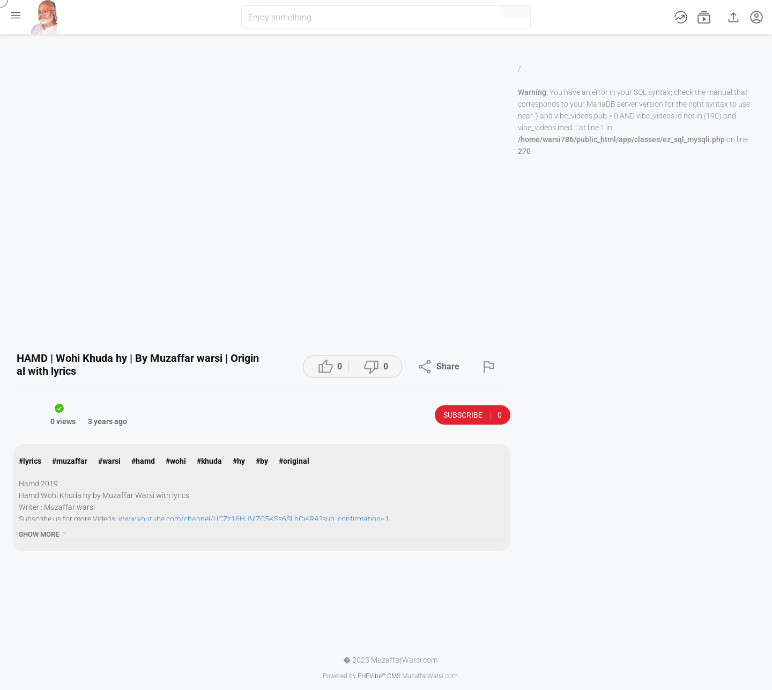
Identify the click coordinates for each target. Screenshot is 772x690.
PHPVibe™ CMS (379, 676)
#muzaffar (69, 461)
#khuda (209, 461)
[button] (475, 17)
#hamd (143, 461)
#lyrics (30, 461)
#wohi (176, 461)
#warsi (109, 461)
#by (262, 461)
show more (44, 533)
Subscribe (472, 415)
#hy (239, 461)
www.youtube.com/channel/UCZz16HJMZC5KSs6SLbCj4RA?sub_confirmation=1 (253, 519)
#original (294, 461)
